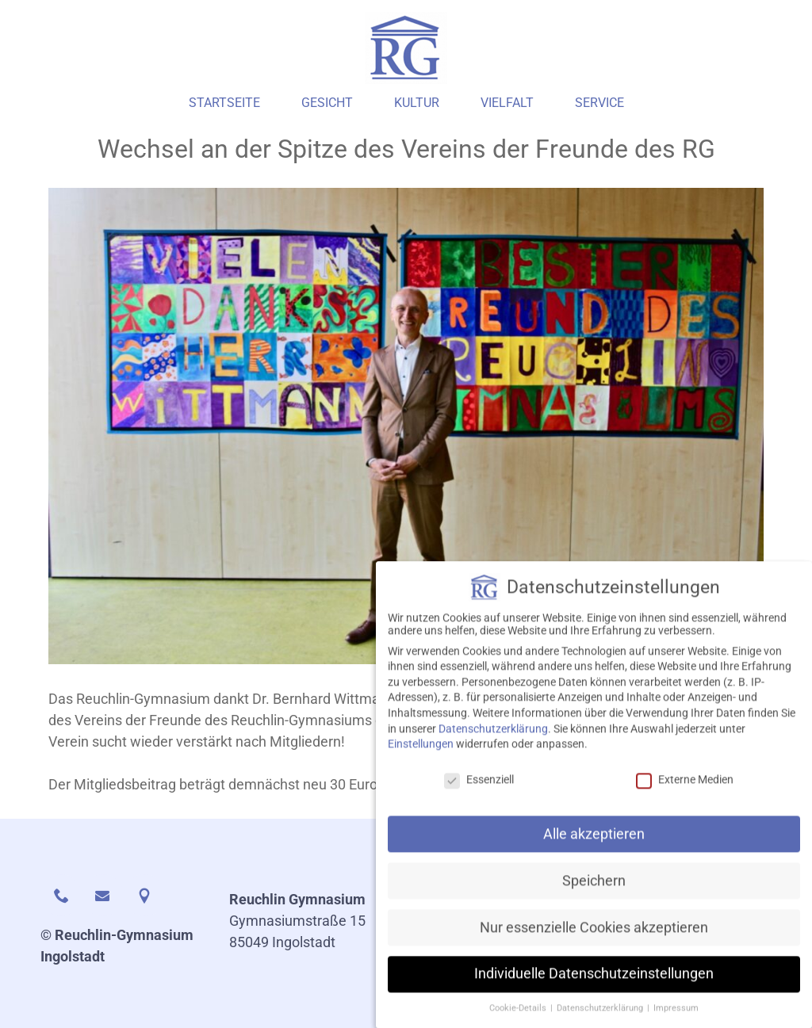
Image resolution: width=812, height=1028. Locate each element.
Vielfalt (507, 102)
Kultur (416, 102)
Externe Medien (684, 795)
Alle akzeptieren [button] (594, 850)
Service (599, 102)
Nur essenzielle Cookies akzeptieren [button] (594, 943)
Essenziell (479, 795)
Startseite (224, 102)
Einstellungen (421, 759)
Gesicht (327, 102)
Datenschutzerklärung (493, 744)
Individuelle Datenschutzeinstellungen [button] (594, 990)
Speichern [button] (594, 896)
